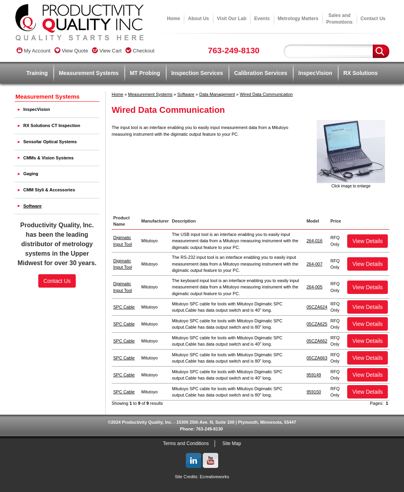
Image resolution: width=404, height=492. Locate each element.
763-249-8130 (234, 50)
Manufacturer (155, 221)
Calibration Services (260, 73)
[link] (57, 299)
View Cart (107, 51)
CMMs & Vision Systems (48, 157)
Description (184, 221)
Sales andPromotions (339, 19)
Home (173, 18)
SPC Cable (124, 307)
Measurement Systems (89, 73)
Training (37, 73)
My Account (33, 51)
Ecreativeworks (214, 476)
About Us (198, 18)
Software (185, 94)
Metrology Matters (298, 18)
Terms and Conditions (186, 443)
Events (261, 18)
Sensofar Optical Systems (50, 141)
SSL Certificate (57, 312)
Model (313, 221)
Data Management (217, 94)
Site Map (232, 443)
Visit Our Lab (231, 18)
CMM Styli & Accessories (49, 189)
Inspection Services (197, 73)
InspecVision (315, 73)
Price (336, 221)
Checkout (140, 51)
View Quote (71, 51)
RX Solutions (360, 73)
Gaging (30, 173)
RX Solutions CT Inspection (51, 125)
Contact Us (373, 18)
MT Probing (145, 73)
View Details (367, 241)
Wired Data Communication (266, 94)
